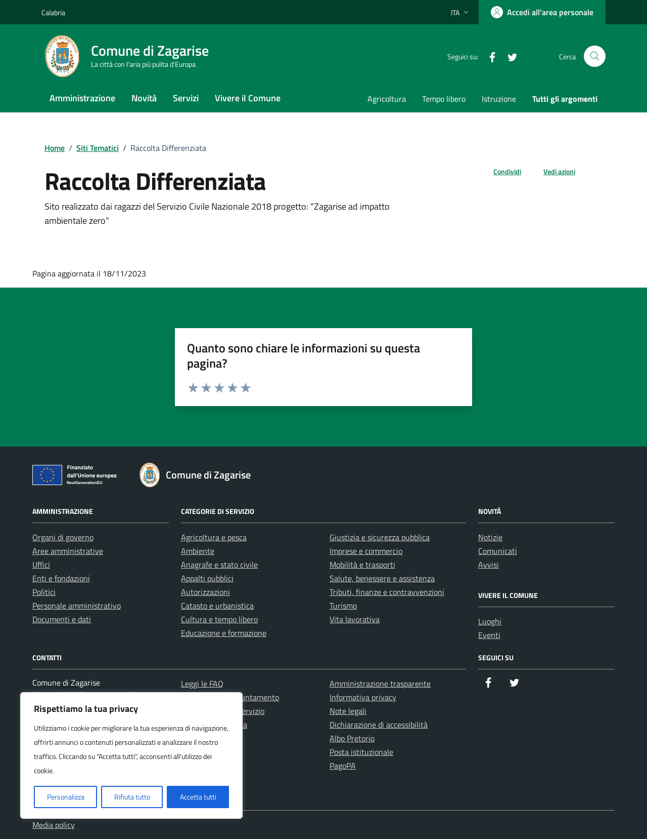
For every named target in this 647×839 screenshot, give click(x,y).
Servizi (186, 98)
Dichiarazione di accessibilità (379, 724)
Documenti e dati (61, 619)
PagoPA (343, 766)
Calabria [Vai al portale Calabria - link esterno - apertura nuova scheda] (53, 12)
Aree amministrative (67, 551)
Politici (44, 592)
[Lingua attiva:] (461, 12)
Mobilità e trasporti (362, 564)
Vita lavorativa (355, 619)
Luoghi (489, 621)
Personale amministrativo (76, 606)
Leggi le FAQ (202, 683)
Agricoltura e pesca (214, 537)
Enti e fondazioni (61, 578)
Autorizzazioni (205, 592)
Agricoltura (386, 99)
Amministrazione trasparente (380, 683)
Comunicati (497, 551)
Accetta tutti (198, 796)
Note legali (348, 711)
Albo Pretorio (352, 738)
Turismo (343, 606)
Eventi (489, 635)
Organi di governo (63, 537)
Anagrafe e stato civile (219, 564)
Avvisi (488, 564)
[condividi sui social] (499, 171)
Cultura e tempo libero (219, 619)
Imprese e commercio (366, 551)
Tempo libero (444, 99)
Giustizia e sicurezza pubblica (380, 537)
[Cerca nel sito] (595, 56)
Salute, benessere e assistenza (382, 578)
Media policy (53, 825)
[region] (131, 755)
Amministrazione (82, 98)
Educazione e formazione (223, 633)
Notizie (490, 537)
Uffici (41, 564)
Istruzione (499, 99)
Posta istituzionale (361, 752)
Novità (144, 98)
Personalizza (65, 796)
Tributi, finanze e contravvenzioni (387, 592)
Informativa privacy (363, 697)
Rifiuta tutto (132, 796)
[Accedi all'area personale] (542, 12)
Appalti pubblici (207, 578)
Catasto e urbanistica (217, 606)
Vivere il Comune (248, 98)
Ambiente (197, 551)
